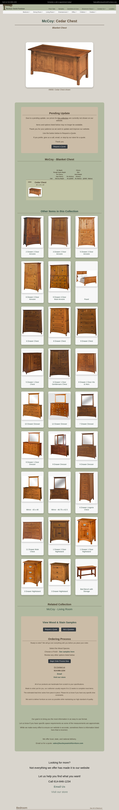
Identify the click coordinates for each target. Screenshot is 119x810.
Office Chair (73, 785)
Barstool (89, 696)
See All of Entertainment (94, 753)
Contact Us (101, 9)
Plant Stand (56, 736)
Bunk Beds (55, 665)
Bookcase (90, 779)
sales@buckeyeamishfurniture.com (68, 588)
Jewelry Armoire (92, 659)
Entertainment (63, 12)
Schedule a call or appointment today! (59, 2)
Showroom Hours (88, 9)
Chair (71, 729)
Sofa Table (55, 730)
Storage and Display (58, 690)
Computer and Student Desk (56, 800)
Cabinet (89, 791)
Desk (53, 777)
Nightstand (73, 659)
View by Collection (32, 658)
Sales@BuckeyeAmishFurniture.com (105, 2)
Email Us (59, 631)
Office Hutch (91, 788)
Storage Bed (56, 668)
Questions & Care (73, 9)
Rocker (72, 738)
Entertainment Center (74, 758)
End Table (55, 727)
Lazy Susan (90, 708)
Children (83, 12)
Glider (72, 735)
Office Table (73, 789)
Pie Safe (55, 705)
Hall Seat (90, 736)
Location (111, 9)
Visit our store (59, 522)
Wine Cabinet (56, 702)
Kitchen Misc (56, 708)
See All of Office (97, 773)
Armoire (72, 677)
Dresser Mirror (91, 671)
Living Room (50, 12)
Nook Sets (89, 705)
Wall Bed (55, 677)
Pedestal (72, 696)
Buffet (54, 699)
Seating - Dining (91, 690)
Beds (53, 656)
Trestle (72, 699)
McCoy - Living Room (59, 453)
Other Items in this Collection (59, 211)
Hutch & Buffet (57, 693)
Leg (71, 693)
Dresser (72, 662)
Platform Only (56, 671)
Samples (61, 9)
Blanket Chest (74, 668)
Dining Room (38, 12)
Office (74, 12)
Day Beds (55, 674)
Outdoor (93, 12)
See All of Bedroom (96, 653)
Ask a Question (68, 474)
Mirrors (88, 668)
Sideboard (55, 696)
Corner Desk (56, 793)
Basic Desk (56, 779)
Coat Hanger (91, 733)
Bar (71, 702)
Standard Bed (56, 659)
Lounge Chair (74, 782)
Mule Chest (73, 671)
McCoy (48, 21)
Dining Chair (91, 693)
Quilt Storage (91, 730)
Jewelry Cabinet (92, 662)
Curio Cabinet (91, 727)
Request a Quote (59, 147)
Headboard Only (57, 662)
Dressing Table (92, 665)
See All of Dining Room (94, 687)
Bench (89, 699)
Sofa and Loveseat (76, 726)
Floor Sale (52, 9)
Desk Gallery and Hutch (57, 789)
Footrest (72, 741)
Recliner (72, 732)
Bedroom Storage (75, 656)
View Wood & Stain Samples (59, 467)
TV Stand (54, 757)
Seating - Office (74, 777)
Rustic (72, 708)
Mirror (88, 739)
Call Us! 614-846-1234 (9, 2)
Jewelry (89, 656)
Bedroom (26, 12)
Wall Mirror (90, 677)
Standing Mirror (92, 674)
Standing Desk (57, 796)
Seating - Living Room (74, 722)
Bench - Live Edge (93, 702)
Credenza (90, 785)
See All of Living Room (95, 718)
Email (59, 519)
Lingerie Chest (74, 674)
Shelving (90, 724)
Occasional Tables (57, 721)
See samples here (66, 496)
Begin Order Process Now (59, 506)
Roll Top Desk (56, 785)
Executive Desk (57, 782)
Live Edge (73, 705)
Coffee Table (56, 724)
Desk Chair (73, 779)
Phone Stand (56, 733)
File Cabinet (91, 782)
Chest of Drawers (75, 665)
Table (71, 690)
